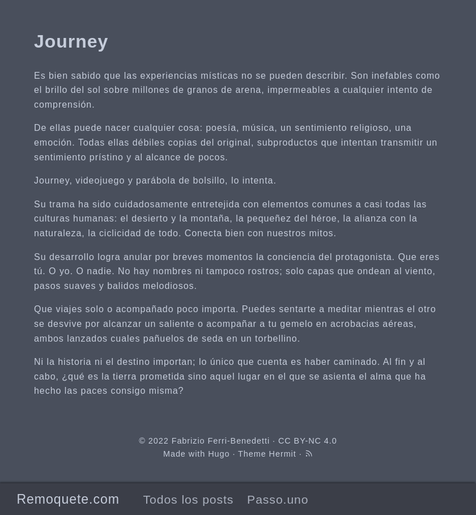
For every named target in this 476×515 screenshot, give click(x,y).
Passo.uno (277, 499)
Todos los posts (188, 499)
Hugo (219, 453)
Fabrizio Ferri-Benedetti (221, 440)
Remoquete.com (67, 499)
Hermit (282, 453)
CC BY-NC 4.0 (307, 440)
